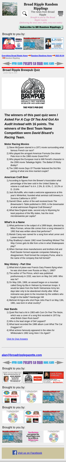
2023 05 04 (59, 56)
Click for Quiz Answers (17, 339)
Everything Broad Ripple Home (15, 56)
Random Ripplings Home (41, 56)
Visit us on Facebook (30, 452)
